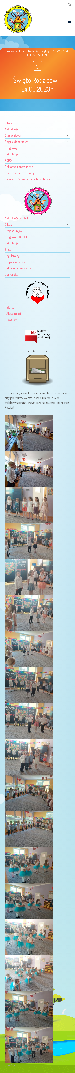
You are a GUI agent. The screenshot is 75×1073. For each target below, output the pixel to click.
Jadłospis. (11, 274)
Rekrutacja (11, 154)
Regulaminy (12, 256)
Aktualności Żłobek (17, 218)
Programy (11, 148)
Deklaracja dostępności (19, 167)
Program (12, 320)
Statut (8, 249)
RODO (8, 160)
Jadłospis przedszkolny (20, 173)
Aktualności (12, 129)
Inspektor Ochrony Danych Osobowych (29, 179)
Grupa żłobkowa (15, 262)
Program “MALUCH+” (18, 237)
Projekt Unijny (13, 231)
